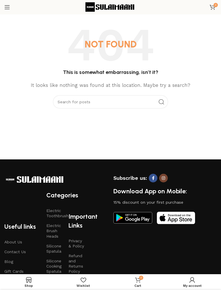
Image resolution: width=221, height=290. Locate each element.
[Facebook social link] (153, 178)
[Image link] (34, 179)
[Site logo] (110, 6)
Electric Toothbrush (54, 213)
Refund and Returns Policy (75, 263)
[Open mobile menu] (7, 7)
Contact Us (15, 251)
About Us (13, 242)
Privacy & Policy (76, 243)
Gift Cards (14, 271)
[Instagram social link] (163, 178)
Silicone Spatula (53, 248)
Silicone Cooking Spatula (54, 266)
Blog (8, 261)
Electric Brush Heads (53, 230)
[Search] (110, 101)
